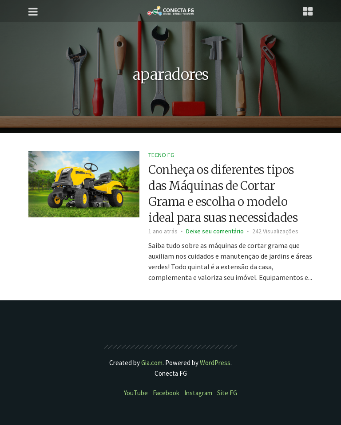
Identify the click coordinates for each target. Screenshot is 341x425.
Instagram (198, 393)
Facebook (166, 393)
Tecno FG (161, 155)
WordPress (215, 362)
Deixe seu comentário (215, 231)
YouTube (136, 393)
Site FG (227, 393)
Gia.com (152, 362)
